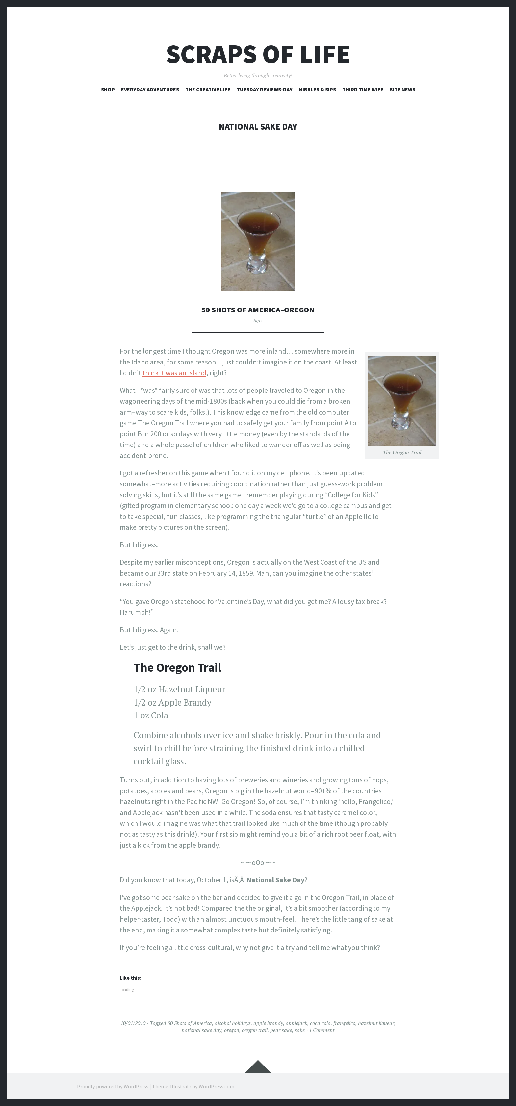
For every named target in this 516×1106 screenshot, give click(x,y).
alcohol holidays (233, 1023)
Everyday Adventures (150, 89)
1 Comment (321, 1030)
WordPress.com (216, 1086)
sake (300, 1030)
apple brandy (268, 1023)
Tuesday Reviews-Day (265, 89)
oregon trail (255, 1030)
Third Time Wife (362, 89)
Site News (402, 89)
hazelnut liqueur (376, 1023)
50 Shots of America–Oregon (258, 309)
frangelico (344, 1023)
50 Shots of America (190, 1023)
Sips (258, 320)
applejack (296, 1023)
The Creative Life (207, 89)
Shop (108, 89)
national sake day (201, 1030)
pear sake (281, 1030)
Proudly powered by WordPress (112, 1086)
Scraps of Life (258, 54)
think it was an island (174, 372)
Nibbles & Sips (317, 89)
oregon (231, 1030)
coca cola (320, 1023)
